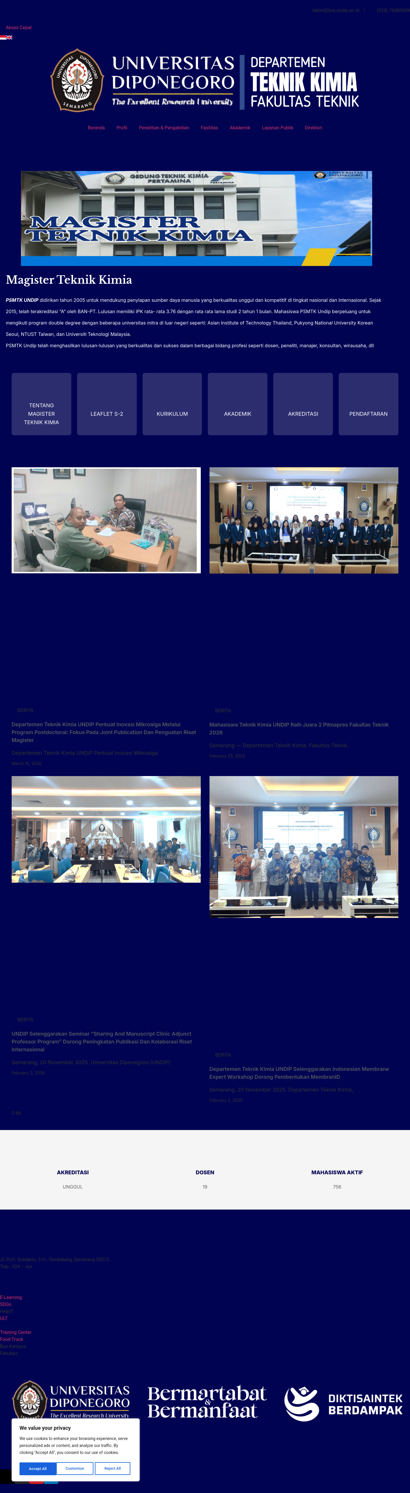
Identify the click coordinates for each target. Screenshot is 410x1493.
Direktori (313, 128)
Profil (121, 128)
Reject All (76, 1468)
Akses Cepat (19, 27)
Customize (38, 1468)
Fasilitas (209, 128)
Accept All (113, 1468)
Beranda (96, 128)
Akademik (240, 128)
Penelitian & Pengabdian (164, 128)
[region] (76, 1450)
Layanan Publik (277, 128)
